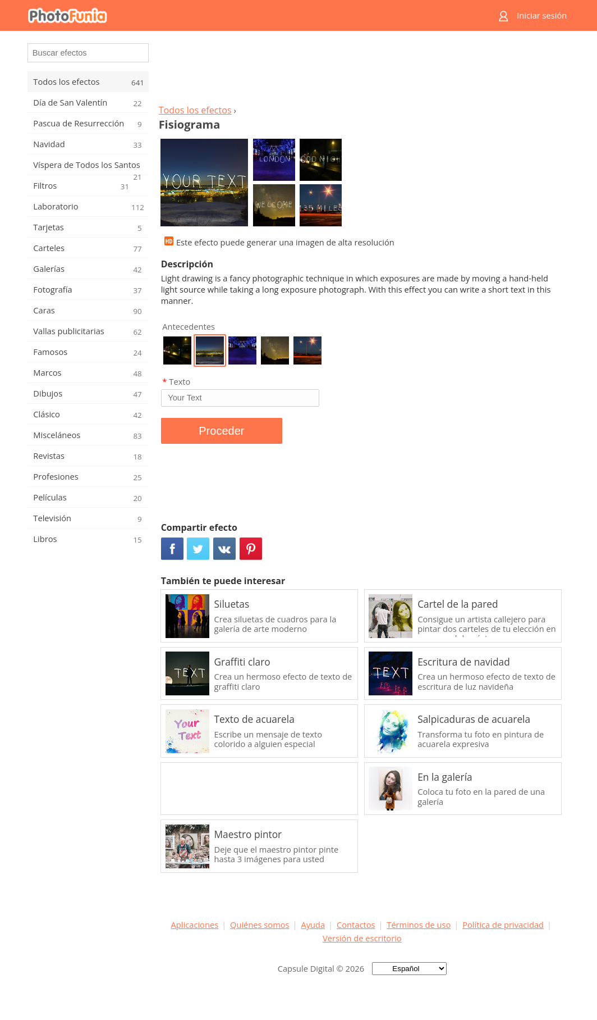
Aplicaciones (195, 924)
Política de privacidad (503, 924)
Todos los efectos (195, 110)
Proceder (221, 431)
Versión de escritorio (362, 938)
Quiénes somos (260, 924)
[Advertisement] (362, 70)
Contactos (356, 924)
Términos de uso (419, 924)
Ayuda (313, 924)
